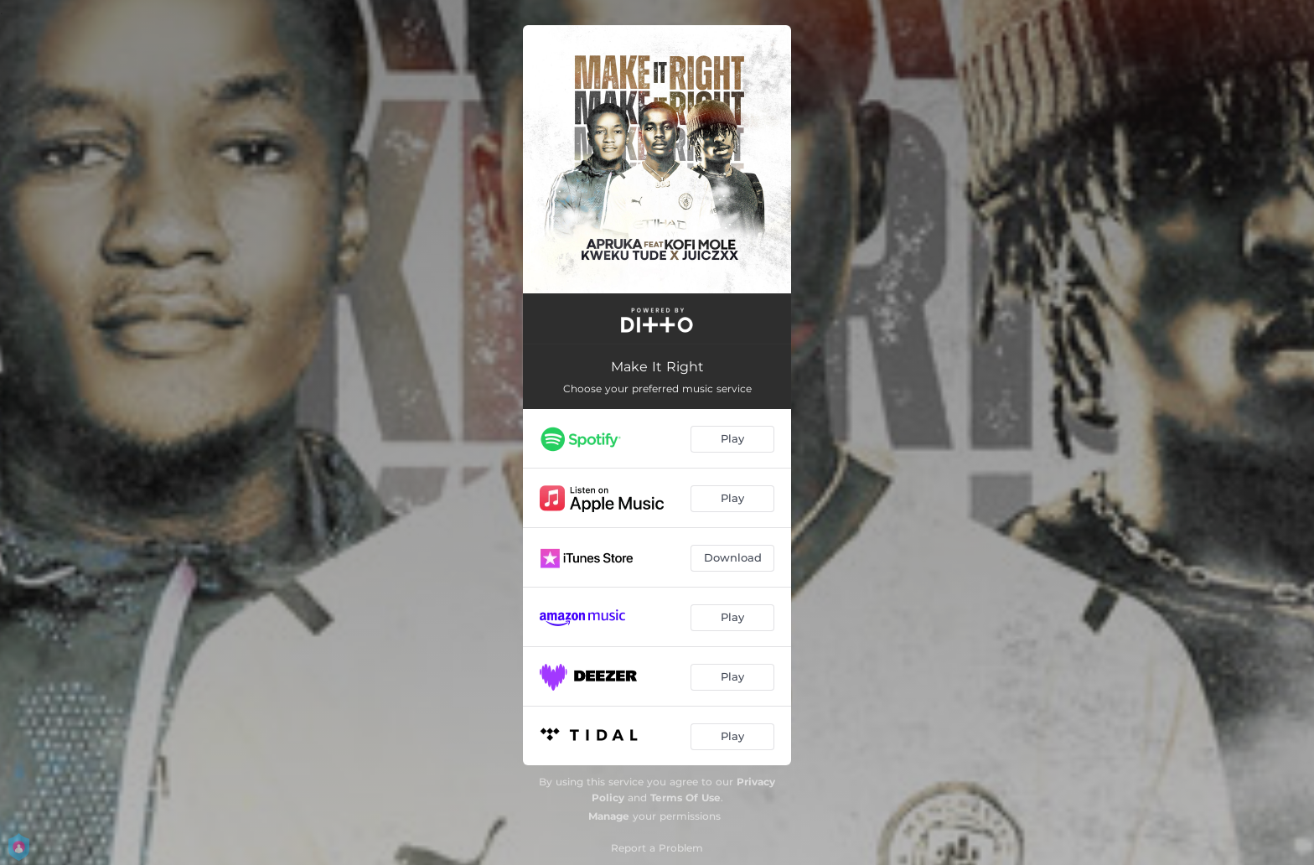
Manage (608, 816)
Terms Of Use (685, 797)
